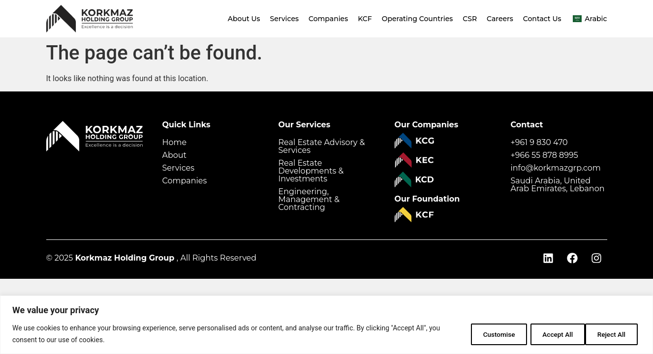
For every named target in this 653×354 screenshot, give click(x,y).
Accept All (610, 334)
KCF (365, 18)
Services (284, 18)
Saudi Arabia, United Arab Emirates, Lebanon (558, 184)
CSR (470, 18)
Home (174, 142)
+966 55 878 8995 (544, 155)
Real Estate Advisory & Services (322, 146)
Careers (500, 18)
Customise (484, 334)
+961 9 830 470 (539, 142)
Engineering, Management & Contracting (309, 199)
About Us (244, 18)
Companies (328, 18)
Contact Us (542, 18)
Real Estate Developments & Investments (311, 170)
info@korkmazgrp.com (556, 168)
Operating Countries (417, 18)
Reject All (547, 334)
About (174, 155)
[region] (326, 324)
